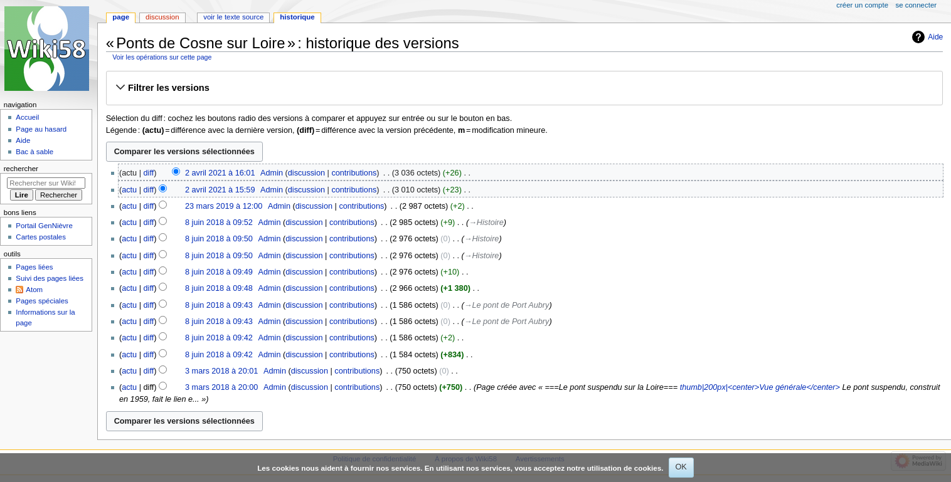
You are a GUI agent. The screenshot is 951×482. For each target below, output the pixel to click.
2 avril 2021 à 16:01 (220, 173)
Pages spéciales (42, 301)
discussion (306, 173)
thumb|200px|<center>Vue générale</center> (760, 387)
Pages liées (34, 267)
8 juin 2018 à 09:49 (219, 272)
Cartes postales (41, 237)
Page (120, 17)
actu (129, 190)
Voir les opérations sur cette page (161, 57)
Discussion (162, 17)
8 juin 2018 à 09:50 (219, 238)
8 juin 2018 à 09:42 (219, 337)
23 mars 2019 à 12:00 (223, 206)
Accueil (27, 117)
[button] (524, 88)
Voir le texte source (233, 17)
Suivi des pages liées (49, 278)
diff (149, 173)
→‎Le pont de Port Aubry (507, 305)
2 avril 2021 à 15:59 (220, 190)
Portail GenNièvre (44, 225)
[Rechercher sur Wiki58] (46, 183)
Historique (297, 17)
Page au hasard (41, 129)
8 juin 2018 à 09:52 (219, 222)
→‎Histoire (486, 222)
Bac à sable (34, 151)
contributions (353, 173)
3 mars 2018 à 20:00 (221, 387)
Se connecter (916, 5)
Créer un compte (862, 5)
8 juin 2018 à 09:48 (219, 288)
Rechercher (21, 168)
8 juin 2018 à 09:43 (219, 305)
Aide (935, 37)
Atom (34, 289)
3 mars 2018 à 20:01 (221, 371)
